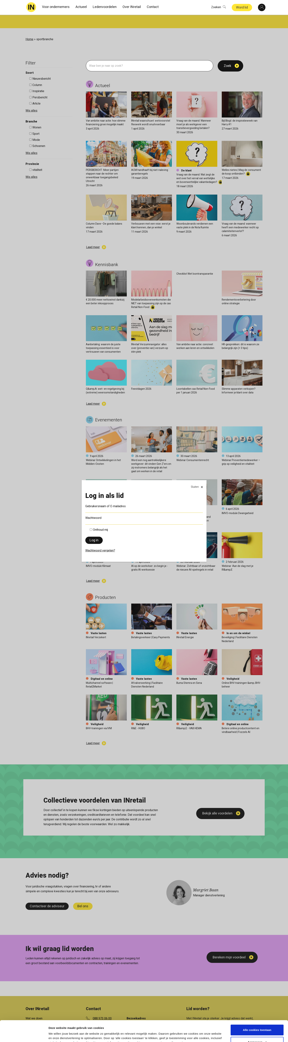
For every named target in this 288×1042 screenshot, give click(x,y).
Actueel (81, 6)
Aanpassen (257, 1024)
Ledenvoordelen (105, 6)
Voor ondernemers (56, 6)
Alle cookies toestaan (257, 1011)
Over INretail (132, 6)
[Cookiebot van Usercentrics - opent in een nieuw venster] (24, 1035)
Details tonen (57, 1034)
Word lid (242, 7)
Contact (153, 6)
